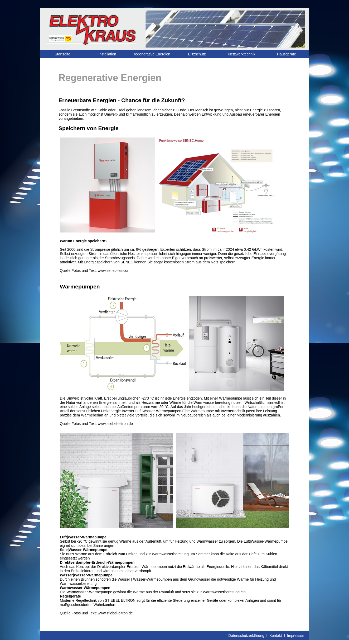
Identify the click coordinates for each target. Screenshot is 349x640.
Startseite (62, 54)
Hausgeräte (286, 54)
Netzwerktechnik (241, 54)
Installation (107, 54)
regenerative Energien (152, 54)
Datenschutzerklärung (246, 635)
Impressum (296, 635)
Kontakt (275, 635)
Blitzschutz (197, 54)
